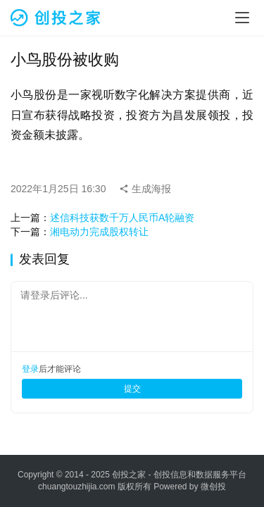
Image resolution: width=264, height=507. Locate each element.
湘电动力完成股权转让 (99, 231)
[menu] (242, 17)
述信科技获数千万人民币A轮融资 (122, 217)
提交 (132, 389)
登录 (30, 369)
